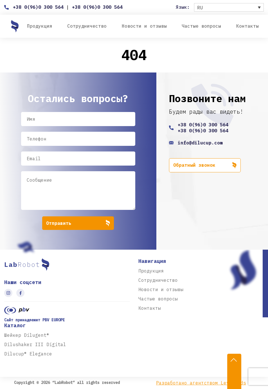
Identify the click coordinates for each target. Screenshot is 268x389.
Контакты (247, 26)
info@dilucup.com (200, 143)
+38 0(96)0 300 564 (38, 7)
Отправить (78, 223)
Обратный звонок (205, 165)
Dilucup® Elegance (28, 354)
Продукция (39, 26)
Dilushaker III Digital (35, 344)
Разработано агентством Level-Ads (201, 383)
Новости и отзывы (144, 26)
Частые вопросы (201, 26)
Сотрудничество (87, 26)
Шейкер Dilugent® (26, 335)
